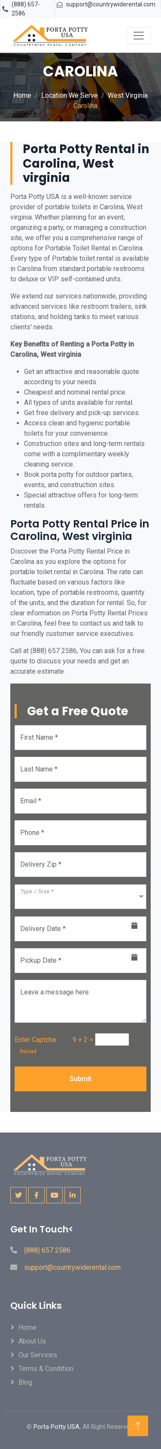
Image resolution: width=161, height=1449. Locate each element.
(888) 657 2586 (47, 1250)
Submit (80, 1079)
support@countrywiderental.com (110, 4)
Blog (25, 1382)
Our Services (37, 1355)
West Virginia (128, 95)
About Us (32, 1341)
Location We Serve (69, 95)
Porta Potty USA (56, 1427)
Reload (25, 1051)
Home (22, 95)
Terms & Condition (45, 1369)
